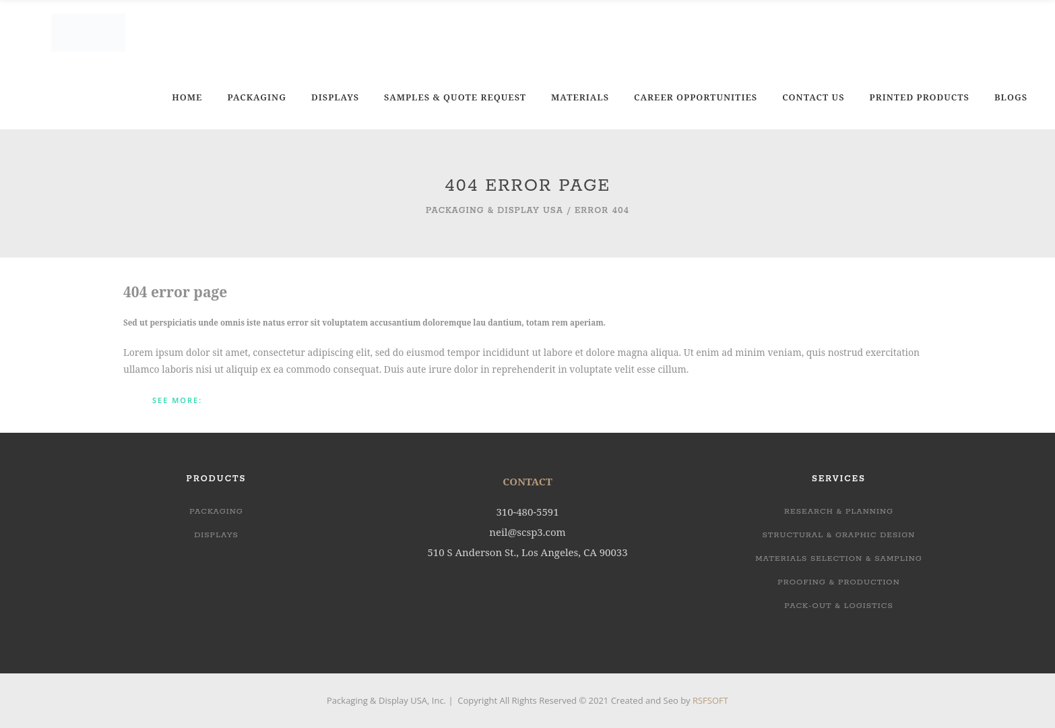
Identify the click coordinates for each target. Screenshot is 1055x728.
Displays (216, 535)
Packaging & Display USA (494, 211)
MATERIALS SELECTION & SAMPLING (838, 558)
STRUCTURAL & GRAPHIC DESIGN (839, 535)
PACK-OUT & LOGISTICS (838, 606)
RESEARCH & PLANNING (838, 511)
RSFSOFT (710, 700)
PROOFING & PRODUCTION (838, 582)
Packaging (216, 511)
